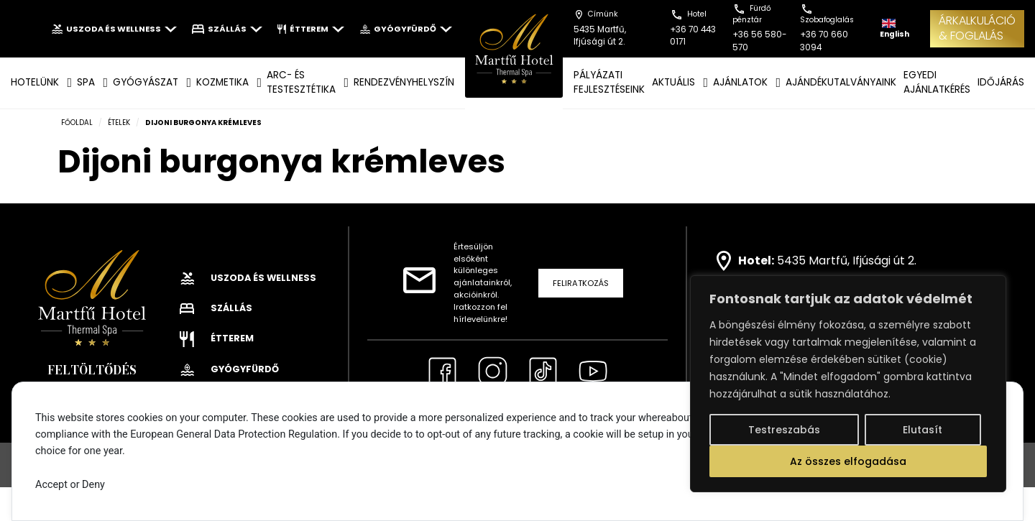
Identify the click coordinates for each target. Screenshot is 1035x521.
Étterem (310, 28)
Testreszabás (784, 430)
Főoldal (77, 122)
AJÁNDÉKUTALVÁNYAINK (841, 82)
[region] (848, 383)
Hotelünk (35, 82)
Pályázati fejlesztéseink (609, 82)
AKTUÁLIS (673, 82)
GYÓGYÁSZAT (145, 82)
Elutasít (922, 430)
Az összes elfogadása (848, 461)
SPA (86, 82)
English (894, 29)
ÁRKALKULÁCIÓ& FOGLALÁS (977, 28)
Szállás (227, 28)
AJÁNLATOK (740, 82)
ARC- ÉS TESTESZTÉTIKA (301, 82)
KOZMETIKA (222, 82)
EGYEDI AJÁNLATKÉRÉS (936, 82)
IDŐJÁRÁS (1001, 82)
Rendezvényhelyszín (404, 82)
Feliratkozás (581, 283)
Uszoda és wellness (114, 28)
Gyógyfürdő (405, 28)
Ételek (119, 122)
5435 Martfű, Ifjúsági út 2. (846, 260)
